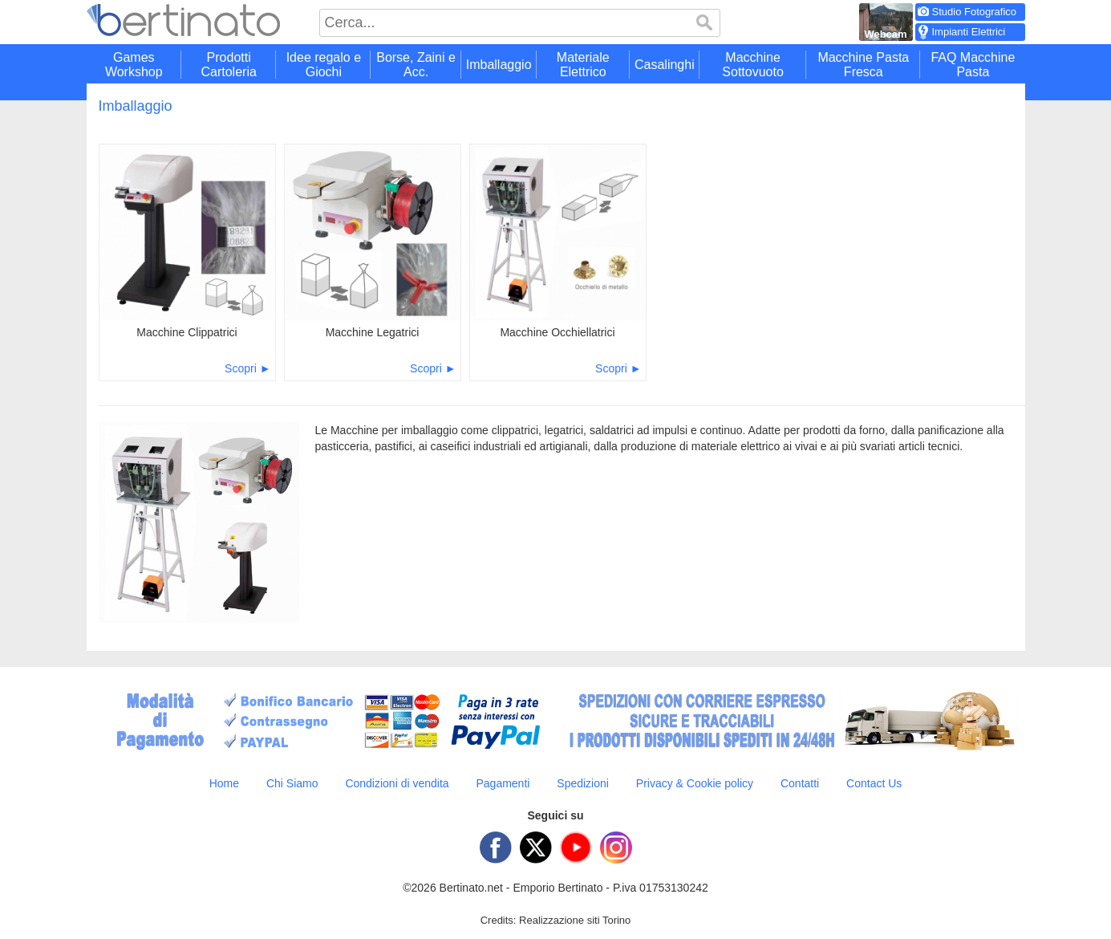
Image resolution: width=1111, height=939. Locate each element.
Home (224, 783)
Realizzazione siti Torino (575, 920)
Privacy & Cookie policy (694, 783)
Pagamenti (502, 783)
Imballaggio (135, 106)
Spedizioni (583, 783)
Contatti (800, 783)
